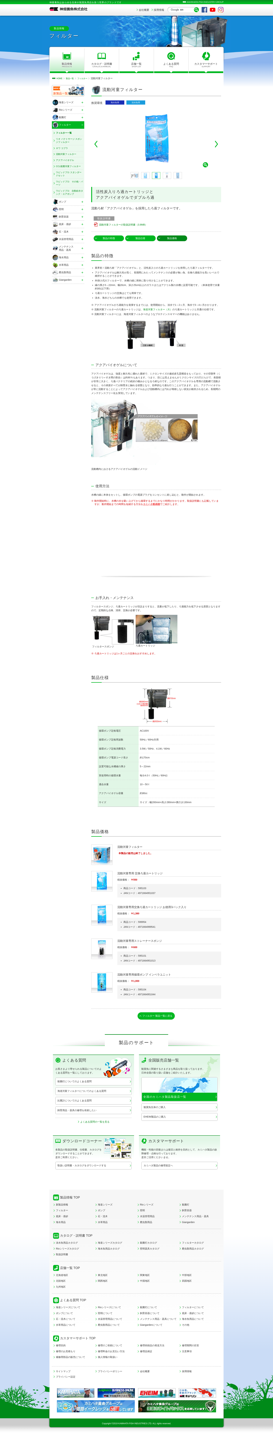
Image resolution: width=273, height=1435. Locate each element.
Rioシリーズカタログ (67, 1249)
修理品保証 (146, 1352)
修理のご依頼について (110, 1346)
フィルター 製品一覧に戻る (158, 1016)
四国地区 (187, 1281)
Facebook (204, 10)
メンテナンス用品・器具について (158, 1320)
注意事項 (187, 1352)
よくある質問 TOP (73, 1301)
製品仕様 (140, 238)
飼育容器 (187, 1211)
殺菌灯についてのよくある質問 (74, 1082)
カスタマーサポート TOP (78, 1339)
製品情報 (67, 65)
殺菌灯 (185, 1205)
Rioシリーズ (146, 1205)
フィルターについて (193, 1308)
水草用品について (65, 1325)
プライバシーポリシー (110, 1372)
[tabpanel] (156, 138)
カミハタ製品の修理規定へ (158, 1166)
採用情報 (159, 9)
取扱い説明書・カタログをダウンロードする (81, 1166)
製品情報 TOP (70, 1198)
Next (216, 144)
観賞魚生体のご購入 (155, 1108)
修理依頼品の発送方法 (152, 1346)
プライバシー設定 (65, 1378)
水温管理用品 (147, 1217)
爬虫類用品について (109, 1325)
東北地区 (103, 1276)
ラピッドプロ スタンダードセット (68, 174)
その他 (185, 1325)
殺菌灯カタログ (148, 1243)
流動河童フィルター (66, 154)
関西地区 (103, 1281)
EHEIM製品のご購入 (155, 1117)
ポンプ (101, 1211)
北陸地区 (61, 1281)
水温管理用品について (110, 1320)
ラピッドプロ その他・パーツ (69, 183)
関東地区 (145, 1276)
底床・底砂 (62, 1217)
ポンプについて (64, 1314)
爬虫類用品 (146, 1223)
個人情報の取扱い (107, 1358)
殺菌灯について (148, 1308)
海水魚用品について (193, 1320)
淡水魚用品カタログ (67, 1243)
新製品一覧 (60, 93)
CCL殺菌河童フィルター (68, 166)
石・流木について (65, 1320)
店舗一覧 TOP (70, 1269)
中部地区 (187, 1276)
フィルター (62, 1211)
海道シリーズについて (68, 1308)
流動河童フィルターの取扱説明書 (123, 224)
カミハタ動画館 (151, 504)
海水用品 (61, 1223)
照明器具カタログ (149, 1249)
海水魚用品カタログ (109, 1249)
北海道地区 (62, 1276)
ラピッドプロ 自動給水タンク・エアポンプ (69, 192)
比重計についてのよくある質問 (74, 1101)
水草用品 (103, 1223)
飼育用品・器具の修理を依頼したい (76, 1111)
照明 (142, 1211)
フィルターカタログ (193, 1243)
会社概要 (144, 9)
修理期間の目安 (190, 1346)
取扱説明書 (62, 1255)
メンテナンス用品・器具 (195, 1217)
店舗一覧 (136, 65)
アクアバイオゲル (65, 160)
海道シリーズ (105, 1205)
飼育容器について (149, 1314)
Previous (95, 144)
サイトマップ (63, 1372)
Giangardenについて (151, 1325)
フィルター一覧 (64, 133)
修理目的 (61, 1346)
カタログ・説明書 (102, 65)
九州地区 (61, 1287)
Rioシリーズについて (109, 1308)
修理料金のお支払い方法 (111, 1352)
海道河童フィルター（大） (157, 309)
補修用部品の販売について (70, 1358)
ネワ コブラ (62, 148)
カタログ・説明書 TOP (76, 1236)
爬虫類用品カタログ (193, 1249)
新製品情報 (62, 1205)
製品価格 (172, 238)
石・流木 (103, 1217)
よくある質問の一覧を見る (95, 1122)
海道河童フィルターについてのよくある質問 (81, 1092)
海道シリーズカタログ (110, 1243)
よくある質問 (171, 65)
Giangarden (188, 1223)
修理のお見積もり (65, 1352)
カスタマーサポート (206, 65)
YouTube (212, 10)
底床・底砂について (193, 1314)
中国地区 (145, 1281)
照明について (105, 1314)
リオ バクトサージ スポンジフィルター (69, 140)
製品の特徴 (109, 238)
